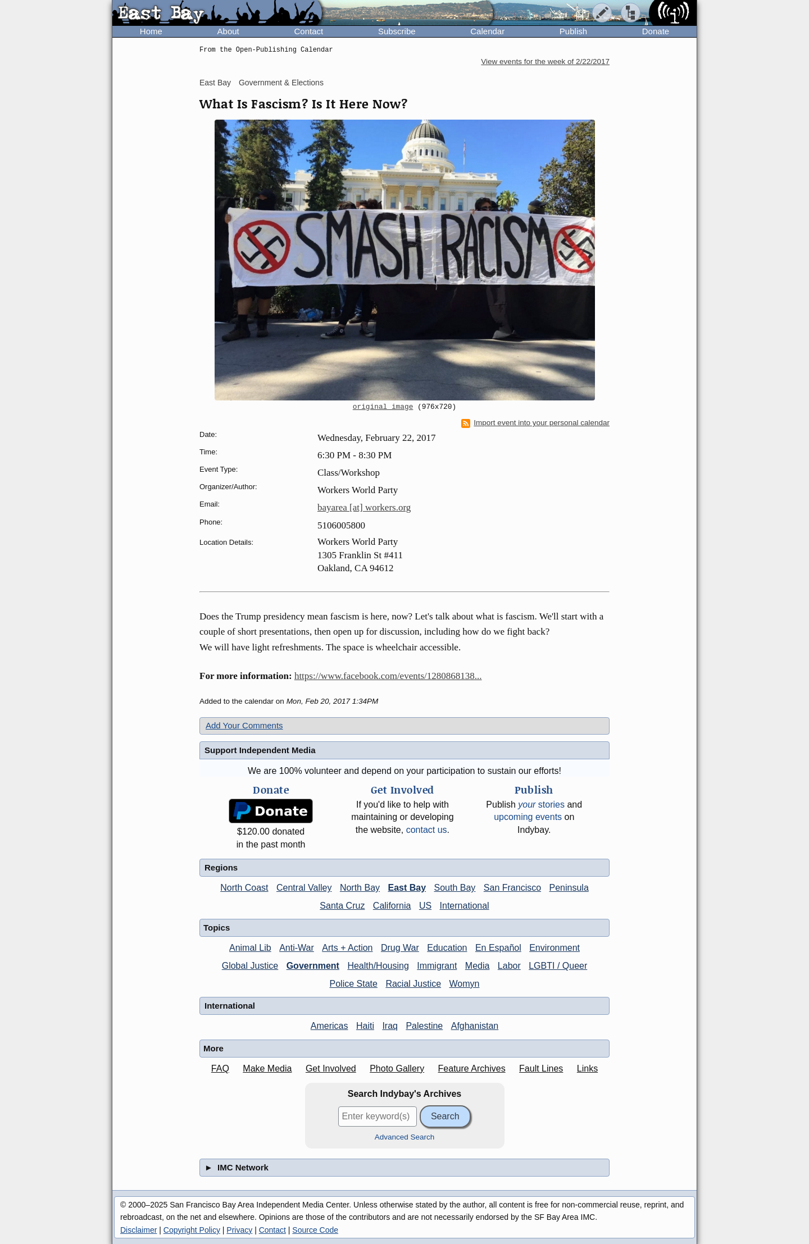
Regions (221, 867)
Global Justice (250, 965)
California (392, 905)
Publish (573, 31)
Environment (554, 948)
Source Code (315, 1229)
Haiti (365, 1026)
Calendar (487, 31)
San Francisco (512, 887)
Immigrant (437, 965)
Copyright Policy (191, 1229)
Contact (308, 31)
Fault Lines (541, 1068)
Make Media (267, 1068)
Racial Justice (413, 983)
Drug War (400, 948)
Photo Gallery (397, 1068)
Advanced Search (405, 1137)
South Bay (455, 887)
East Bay (215, 82)
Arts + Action (347, 948)
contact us (426, 830)
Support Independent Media (260, 750)
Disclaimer (138, 1229)
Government (313, 965)
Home (151, 31)
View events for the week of (545, 61)
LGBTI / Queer (558, 965)
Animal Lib (250, 948)
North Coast (244, 887)
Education (447, 948)
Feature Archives (472, 1068)
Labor (509, 965)
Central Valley (303, 887)
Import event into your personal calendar (535, 422)
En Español (498, 948)
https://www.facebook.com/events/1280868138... (388, 676)
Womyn (464, 983)
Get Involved (331, 1068)
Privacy (239, 1229)
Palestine (424, 1026)
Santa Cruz (342, 905)
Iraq (390, 1026)
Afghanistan (475, 1026)
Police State (354, 983)
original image (383, 407)
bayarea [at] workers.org (364, 507)
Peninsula (569, 887)
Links (587, 1068)
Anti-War (296, 948)
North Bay (360, 887)
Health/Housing (377, 965)
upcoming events (528, 817)
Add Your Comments (244, 725)
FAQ (220, 1068)
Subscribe (397, 31)
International (464, 905)
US (425, 905)
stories (541, 804)
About (228, 31)
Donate (655, 31)
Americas (329, 1026)
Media (477, 965)
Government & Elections (281, 82)
